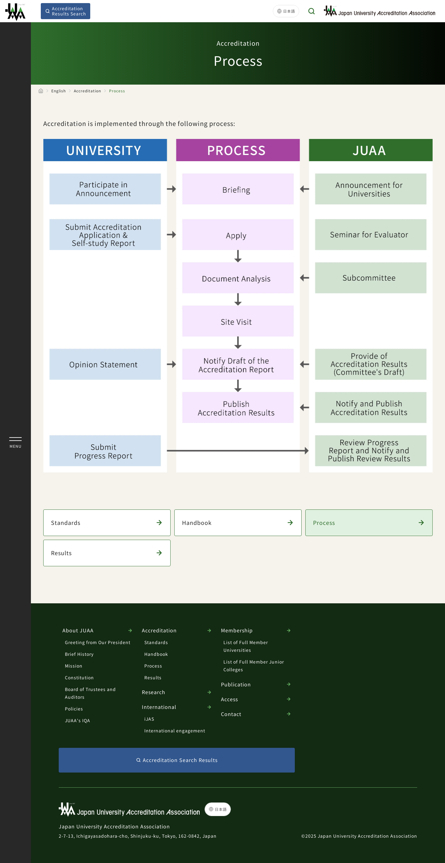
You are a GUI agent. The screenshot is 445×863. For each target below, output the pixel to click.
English (58, 91)
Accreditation (87, 91)
